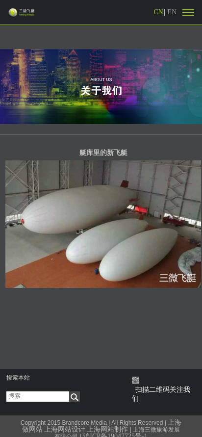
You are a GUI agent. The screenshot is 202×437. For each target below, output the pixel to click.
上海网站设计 (64, 429)
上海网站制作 (107, 429)
